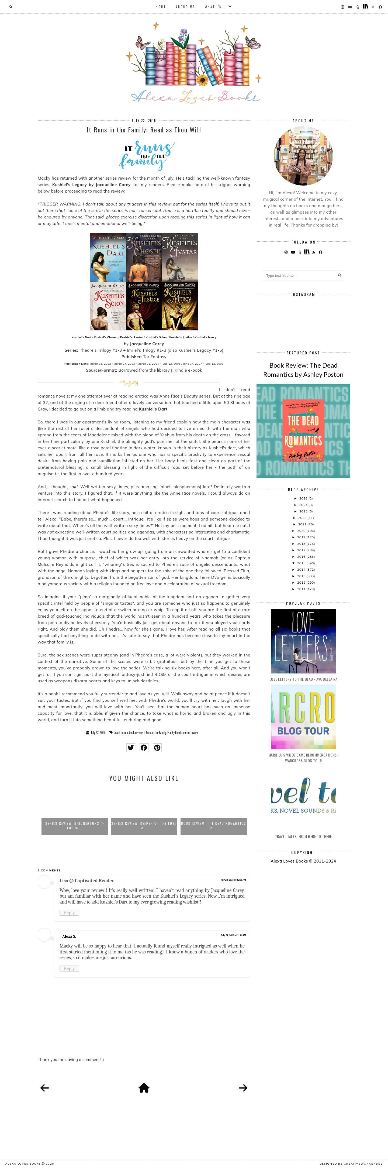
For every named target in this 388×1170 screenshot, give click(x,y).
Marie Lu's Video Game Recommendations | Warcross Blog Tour (303, 757)
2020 (301, 531)
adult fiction (121, 732)
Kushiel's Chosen (106, 337)
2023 (304, 511)
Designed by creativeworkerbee (351, 1163)
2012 (301, 582)
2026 (304, 498)
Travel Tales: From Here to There (303, 836)
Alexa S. (69, 936)
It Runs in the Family (155, 732)
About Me (185, 7)
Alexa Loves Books (23, 1163)
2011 (301, 589)
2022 (302, 518)
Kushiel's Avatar (131, 337)
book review (136, 732)
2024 (304, 505)
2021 (302, 524)
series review (190, 732)
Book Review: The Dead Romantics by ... (213, 825)
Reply (69, 912)
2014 (301, 569)
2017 (301, 550)
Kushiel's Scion (156, 337)
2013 (301, 576)
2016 (301, 557)
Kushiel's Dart (81, 337)
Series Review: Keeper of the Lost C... (144, 825)
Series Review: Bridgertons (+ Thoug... (74, 825)
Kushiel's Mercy (206, 337)
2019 (301, 537)
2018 (301, 544)
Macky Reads (175, 732)
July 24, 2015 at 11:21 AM (233, 935)
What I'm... (216, 7)
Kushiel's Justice (180, 337)
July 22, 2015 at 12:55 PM (233, 879)
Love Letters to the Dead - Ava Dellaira (303, 679)
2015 (301, 563)
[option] (74, 811)
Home (161, 7)
